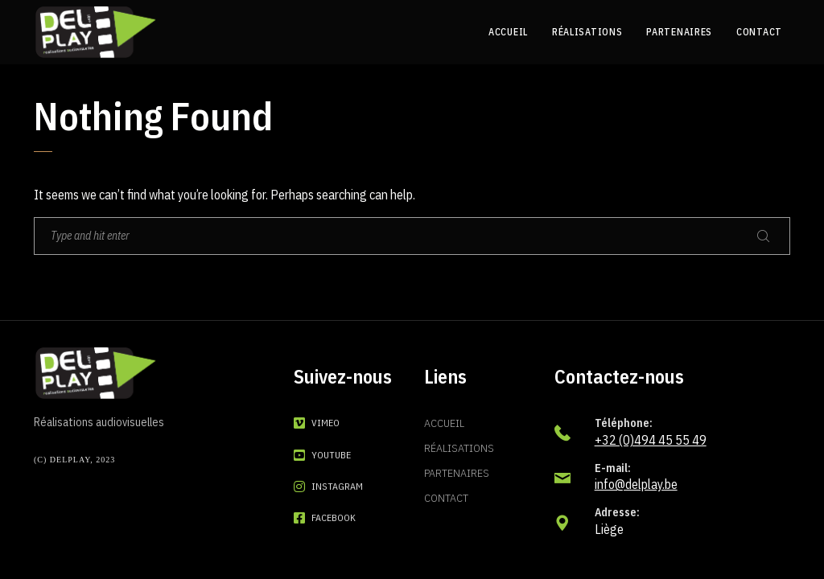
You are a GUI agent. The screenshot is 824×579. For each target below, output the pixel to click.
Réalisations (459, 448)
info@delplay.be (636, 484)
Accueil (444, 423)
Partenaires (456, 473)
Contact (446, 498)
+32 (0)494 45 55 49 (651, 440)
